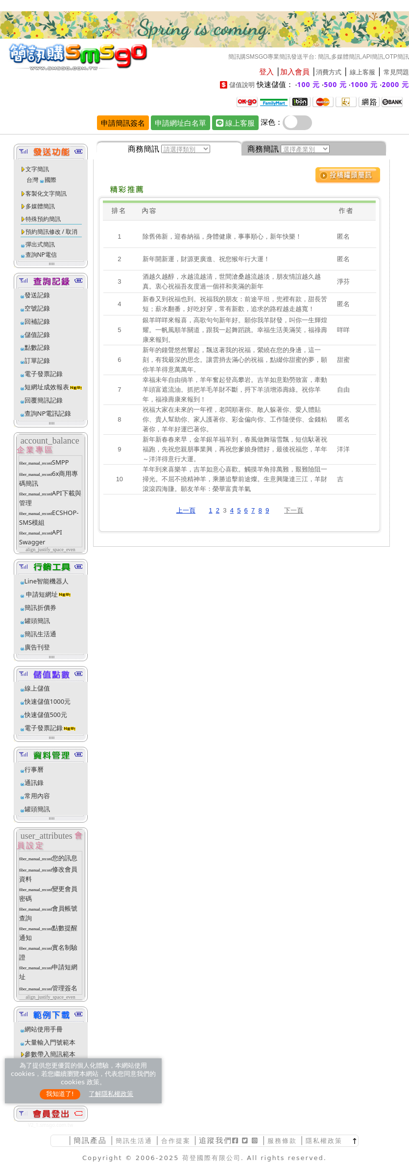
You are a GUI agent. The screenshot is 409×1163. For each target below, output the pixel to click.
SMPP (60, 462)
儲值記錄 (37, 334)
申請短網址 (41, 594)
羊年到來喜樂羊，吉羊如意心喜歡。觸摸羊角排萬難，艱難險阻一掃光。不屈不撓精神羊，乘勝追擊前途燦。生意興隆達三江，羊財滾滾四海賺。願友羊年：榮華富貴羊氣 (235, 479)
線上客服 (362, 72)
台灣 (32, 180)
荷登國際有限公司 (211, 1158)
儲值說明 (242, 85)
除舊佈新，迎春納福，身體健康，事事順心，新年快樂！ (222, 236)
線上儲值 (37, 688)
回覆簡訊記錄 (43, 400)
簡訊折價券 (40, 607)
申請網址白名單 (180, 123)
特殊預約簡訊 (43, 219)
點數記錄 (37, 347)
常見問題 (396, 72)
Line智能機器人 (46, 581)
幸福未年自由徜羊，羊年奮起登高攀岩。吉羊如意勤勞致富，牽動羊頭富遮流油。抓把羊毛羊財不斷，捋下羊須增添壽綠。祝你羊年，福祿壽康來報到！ (235, 389)
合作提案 (176, 1140)
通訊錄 (34, 782)
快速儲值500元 (45, 714)
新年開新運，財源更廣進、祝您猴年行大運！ (206, 259)
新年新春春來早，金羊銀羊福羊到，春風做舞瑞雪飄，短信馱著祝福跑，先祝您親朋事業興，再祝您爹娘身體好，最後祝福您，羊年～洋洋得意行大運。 (235, 449)
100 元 (308, 84)
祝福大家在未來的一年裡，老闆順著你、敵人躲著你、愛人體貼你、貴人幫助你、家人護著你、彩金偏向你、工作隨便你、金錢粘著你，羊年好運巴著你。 (235, 419)
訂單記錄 (37, 360)
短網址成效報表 (53, 386)
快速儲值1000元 (47, 701)
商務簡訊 (143, 148)
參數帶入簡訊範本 (49, 1054)
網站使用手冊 (43, 1029)
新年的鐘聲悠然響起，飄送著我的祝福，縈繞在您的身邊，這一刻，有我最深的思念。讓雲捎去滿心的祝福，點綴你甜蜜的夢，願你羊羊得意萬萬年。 (235, 359)
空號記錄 (37, 308)
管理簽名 (64, 988)
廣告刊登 (37, 647)
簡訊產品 (90, 1140)
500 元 (335, 84)
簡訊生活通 (40, 633)
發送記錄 (37, 295)
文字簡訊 (37, 169)
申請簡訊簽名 (123, 123)
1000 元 (364, 84)
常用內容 (37, 795)
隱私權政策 (324, 1140)
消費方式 (328, 72)
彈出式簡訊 (40, 244)
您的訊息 (64, 857)
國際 (50, 180)
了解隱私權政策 (111, 1093)
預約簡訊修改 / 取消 (51, 231)
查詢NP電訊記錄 (48, 413)
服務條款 (282, 1140)
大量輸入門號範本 (49, 1042)
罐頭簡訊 (37, 620)
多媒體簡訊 (40, 206)
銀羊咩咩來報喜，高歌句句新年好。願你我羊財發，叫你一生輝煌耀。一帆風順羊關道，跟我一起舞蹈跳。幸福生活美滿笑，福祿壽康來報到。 (235, 329)
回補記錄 (37, 321)
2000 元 (395, 84)
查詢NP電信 (41, 254)
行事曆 (34, 769)
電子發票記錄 (43, 373)
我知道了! (60, 1093)
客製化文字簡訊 (46, 193)
